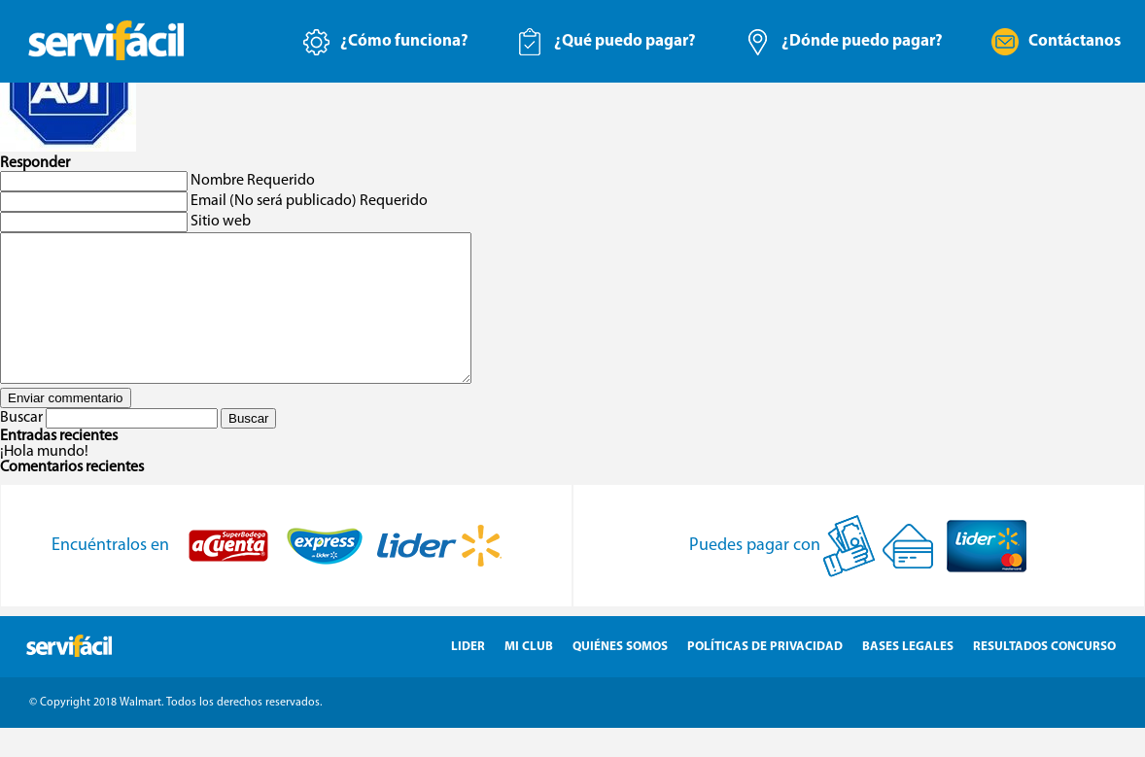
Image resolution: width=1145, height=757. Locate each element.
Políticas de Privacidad (765, 676)
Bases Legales (908, 676)
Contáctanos (1074, 41)
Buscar (21, 447)
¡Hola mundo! (44, 481)
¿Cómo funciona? (404, 41)
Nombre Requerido (253, 181)
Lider (468, 676)
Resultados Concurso (1044, 676)
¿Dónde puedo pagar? (862, 41)
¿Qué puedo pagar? (625, 41)
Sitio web (221, 221)
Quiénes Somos (620, 676)
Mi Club (528, 676)
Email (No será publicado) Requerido (309, 201)
